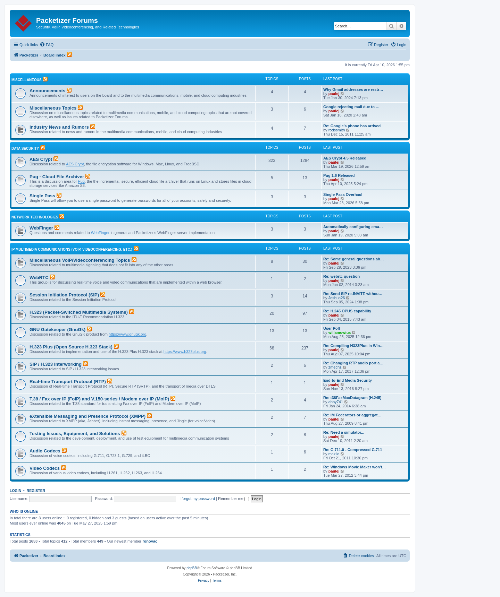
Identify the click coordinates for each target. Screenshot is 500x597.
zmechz (335, 367)
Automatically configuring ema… (353, 227)
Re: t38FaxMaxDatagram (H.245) (352, 398)
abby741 (335, 402)
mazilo (334, 454)
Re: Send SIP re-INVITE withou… (352, 294)
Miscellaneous (26, 80)
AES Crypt (41, 159)
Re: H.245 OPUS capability (347, 311)
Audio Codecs (45, 450)
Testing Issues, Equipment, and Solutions (75, 433)
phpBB (191, 568)
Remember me (233, 498)
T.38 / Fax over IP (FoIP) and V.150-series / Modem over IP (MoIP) (99, 398)
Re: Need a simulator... (343, 432)
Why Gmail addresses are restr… (353, 89)
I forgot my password (197, 498)
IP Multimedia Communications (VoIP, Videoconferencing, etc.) (71, 249)
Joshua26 (336, 298)
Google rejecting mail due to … (351, 107)
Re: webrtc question (341, 276)
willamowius (339, 332)
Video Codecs (45, 468)
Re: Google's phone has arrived (352, 126)
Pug (81, 181)
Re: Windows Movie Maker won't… (354, 467)
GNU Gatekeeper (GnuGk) (57, 329)
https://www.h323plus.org (185, 351)
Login (15, 490)
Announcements (47, 90)
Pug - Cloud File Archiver (57, 176)
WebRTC (39, 277)
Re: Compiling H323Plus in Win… (353, 346)
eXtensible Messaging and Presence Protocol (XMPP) (87, 416)
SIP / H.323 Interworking (56, 364)
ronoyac (149, 541)
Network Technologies (34, 217)
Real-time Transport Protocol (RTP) (68, 381)
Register (36, 490)
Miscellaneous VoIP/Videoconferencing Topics (80, 260)
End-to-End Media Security (347, 380)
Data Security (25, 148)
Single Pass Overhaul (342, 194)
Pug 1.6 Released (339, 175)
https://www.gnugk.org (127, 334)
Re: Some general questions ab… (353, 259)
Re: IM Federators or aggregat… (352, 415)
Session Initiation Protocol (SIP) (64, 294)
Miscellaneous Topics (53, 108)
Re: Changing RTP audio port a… (353, 363)
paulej (334, 94)
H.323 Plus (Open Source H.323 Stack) (71, 346)
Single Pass (42, 195)
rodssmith (336, 130)
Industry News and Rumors (59, 127)
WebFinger (41, 228)
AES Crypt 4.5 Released (344, 158)
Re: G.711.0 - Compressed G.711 (352, 450)
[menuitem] (46, 45)
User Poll (331, 328)
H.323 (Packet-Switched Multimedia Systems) (79, 312)
